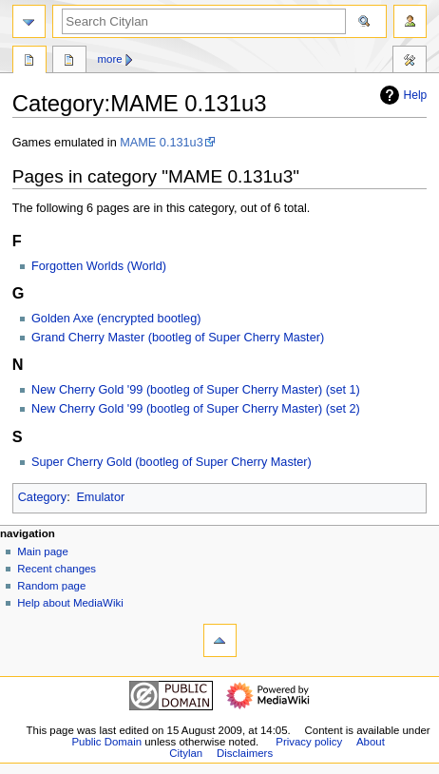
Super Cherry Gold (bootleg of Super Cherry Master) (171, 462)
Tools (409, 62)
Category (42, 497)
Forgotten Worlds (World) (98, 266)
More (110, 59)
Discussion (69, 62)
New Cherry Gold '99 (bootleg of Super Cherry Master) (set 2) (195, 409)
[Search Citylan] (204, 21)
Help (401, 95)
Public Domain (106, 741)
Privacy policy (309, 741)
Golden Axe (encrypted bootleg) (115, 318)
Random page (51, 585)
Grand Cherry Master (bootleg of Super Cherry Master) (177, 337)
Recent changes (56, 568)
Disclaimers (245, 753)
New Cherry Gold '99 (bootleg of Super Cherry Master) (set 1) (195, 390)
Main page (42, 551)
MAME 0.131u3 (161, 142)
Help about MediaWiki (70, 603)
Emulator (100, 497)
